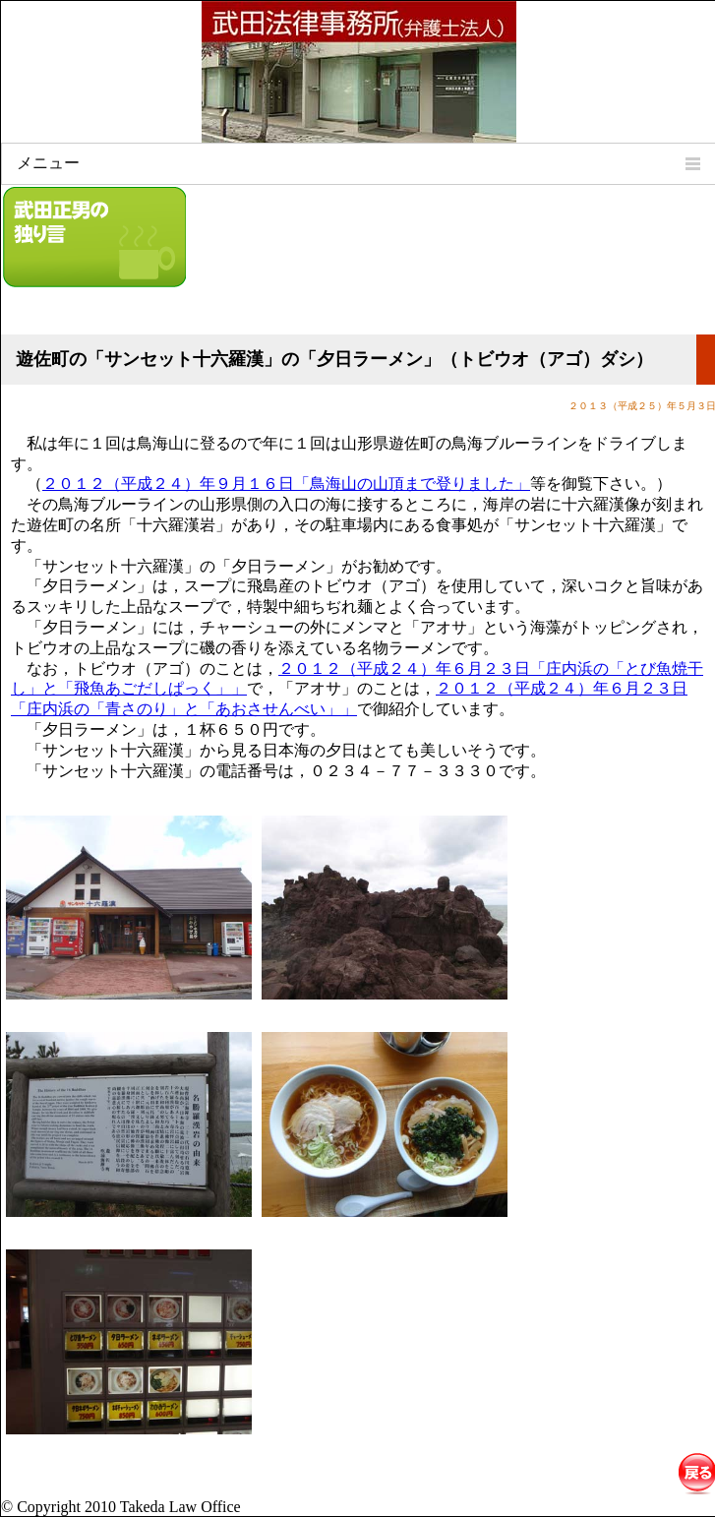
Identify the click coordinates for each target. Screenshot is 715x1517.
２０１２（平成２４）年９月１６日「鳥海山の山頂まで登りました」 (286, 483)
